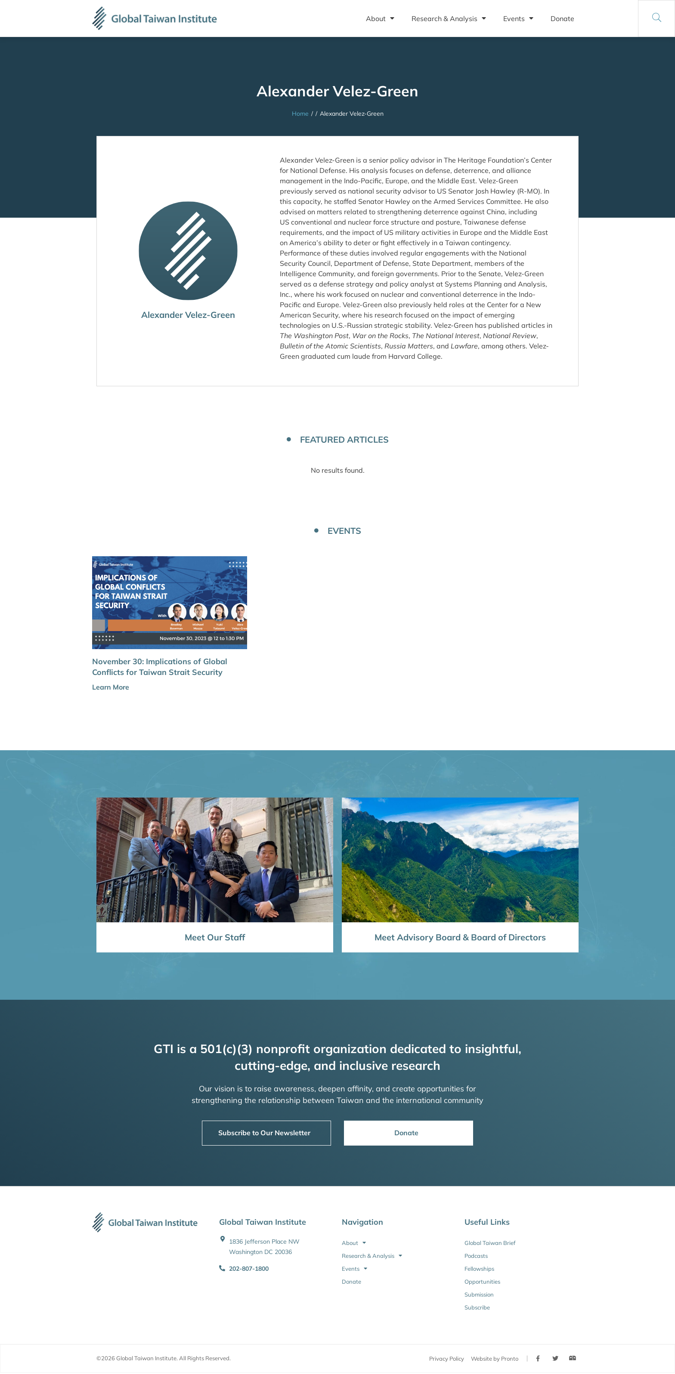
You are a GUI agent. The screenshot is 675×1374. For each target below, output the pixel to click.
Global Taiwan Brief (489, 1242)
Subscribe (477, 1307)
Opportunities (482, 1281)
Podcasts (476, 1255)
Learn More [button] (110, 687)
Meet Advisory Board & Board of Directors (460, 937)
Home (300, 113)
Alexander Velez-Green (188, 314)
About (380, 18)
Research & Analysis (449, 18)
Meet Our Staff (215, 937)
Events (518, 18)
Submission (479, 1294)
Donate (562, 18)
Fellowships (479, 1268)
